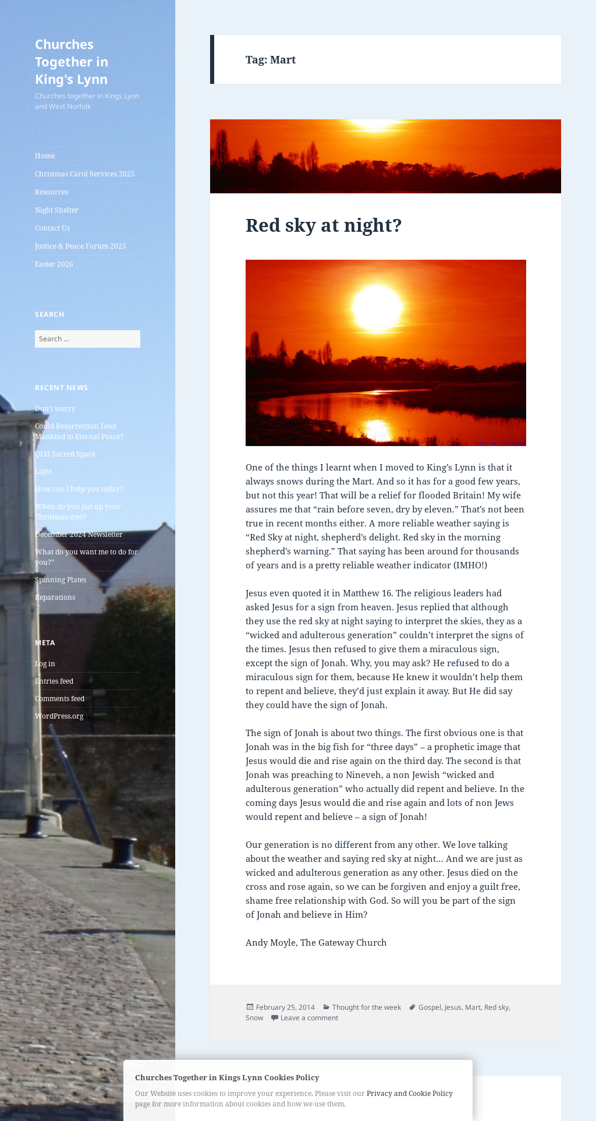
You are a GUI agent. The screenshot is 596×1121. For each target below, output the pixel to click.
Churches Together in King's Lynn (71, 61)
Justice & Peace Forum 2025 (80, 246)
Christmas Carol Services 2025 (85, 174)
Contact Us (52, 228)
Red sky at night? (324, 225)
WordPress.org (59, 716)
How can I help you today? (79, 489)
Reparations (55, 597)
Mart (473, 1007)
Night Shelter (57, 210)
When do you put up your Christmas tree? (78, 511)
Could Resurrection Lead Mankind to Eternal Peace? (79, 431)
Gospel (429, 1007)
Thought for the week (366, 1007)
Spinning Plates (60, 580)
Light (43, 471)
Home (45, 156)
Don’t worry (55, 408)
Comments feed (59, 698)
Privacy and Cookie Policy (410, 1093)
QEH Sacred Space (65, 454)
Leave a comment (309, 1018)
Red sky (496, 1007)
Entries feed (54, 681)
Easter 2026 (54, 264)
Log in (45, 664)
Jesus (453, 1007)
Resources (51, 192)
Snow (254, 1018)
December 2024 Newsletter (79, 534)
